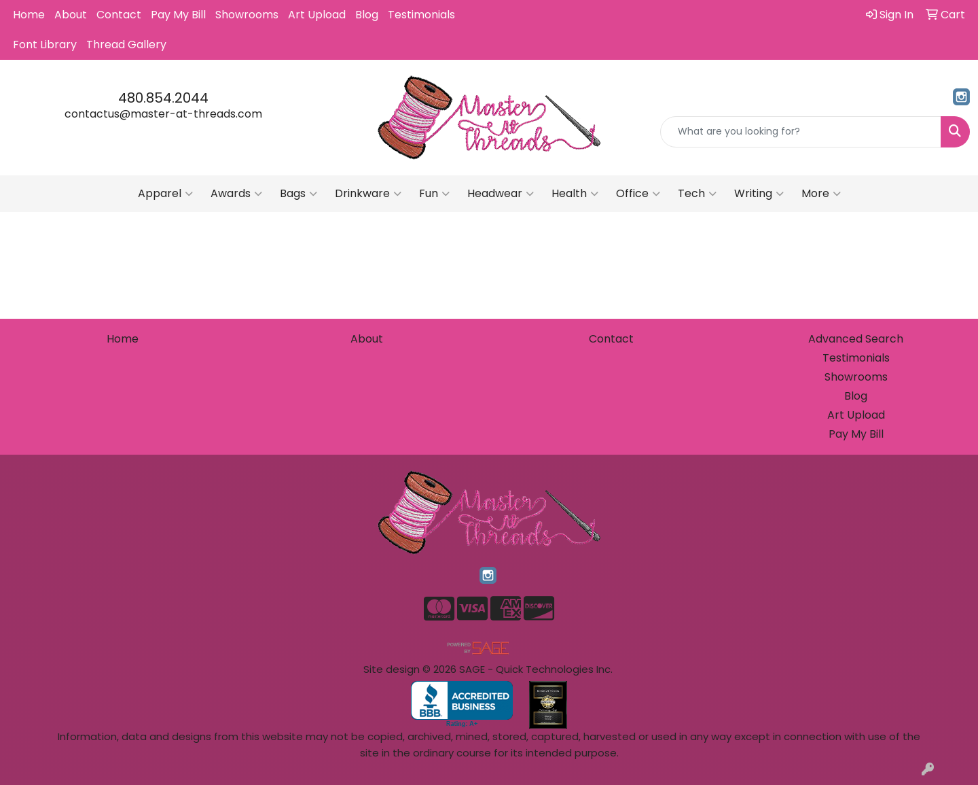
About (70, 14)
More (821, 194)
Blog (366, 14)
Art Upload (317, 14)
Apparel (165, 194)
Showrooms (246, 14)
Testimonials (421, 14)
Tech (697, 194)
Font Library (45, 44)
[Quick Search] (800, 131)
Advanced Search (855, 339)
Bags (298, 194)
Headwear (500, 194)
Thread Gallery (126, 44)
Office (638, 194)
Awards (236, 194)
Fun (434, 194)
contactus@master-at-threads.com (163, 114)
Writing (759, 194)
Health (574, 194)
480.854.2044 (163, 97)
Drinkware (368, 194)
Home (29, 14)
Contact (118, 14)
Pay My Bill (178, 14)
